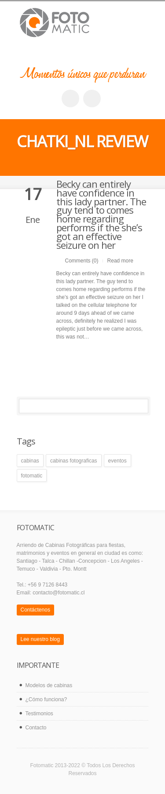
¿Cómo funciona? (46, 699)
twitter (92, 98)
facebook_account (70, 98)
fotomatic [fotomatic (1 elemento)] (32, 476)
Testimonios (39, 713)
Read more (120, 261)
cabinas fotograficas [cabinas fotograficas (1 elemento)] (73, 461)
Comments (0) (82, 261)
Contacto (36, 728)
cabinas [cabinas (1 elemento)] (30, 461)
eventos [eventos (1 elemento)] (117, 461)
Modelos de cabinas (49, 685)
